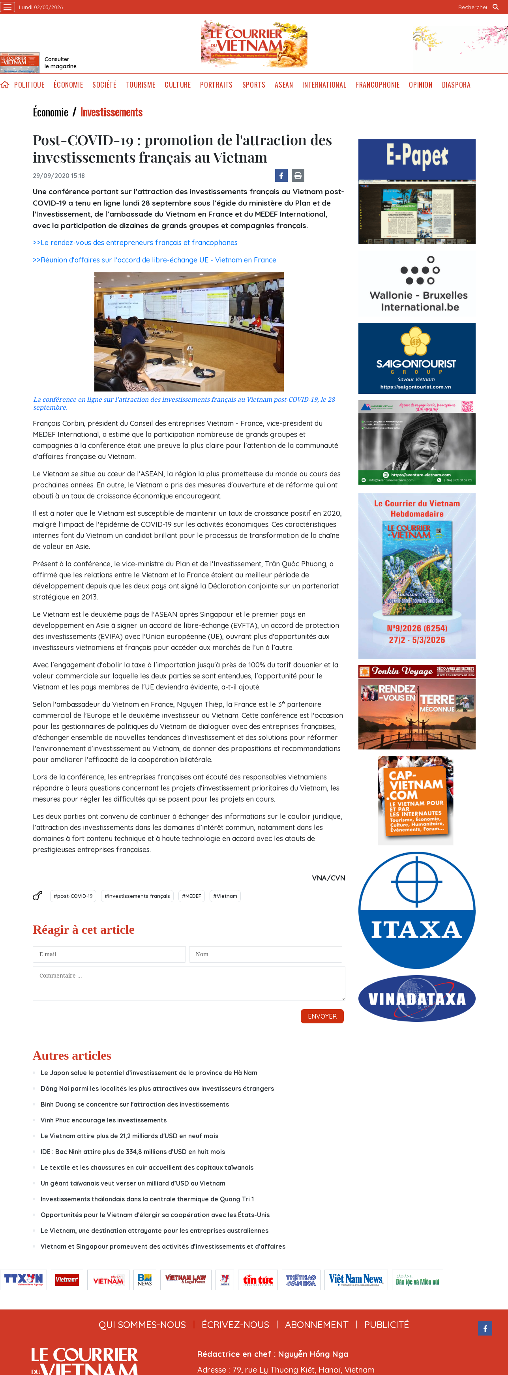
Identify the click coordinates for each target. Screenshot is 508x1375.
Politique (29, 85)
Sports (254, 85)
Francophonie (377, 85)
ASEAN (284, 85)
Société (104, 85)
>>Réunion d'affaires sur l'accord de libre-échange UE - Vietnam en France (154, 259)
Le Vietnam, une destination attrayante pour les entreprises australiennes (154, 1160)
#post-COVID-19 (73, 896)
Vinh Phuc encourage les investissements (104, 1049)
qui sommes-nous (142, 1254)
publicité (386, 1254)
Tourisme (140, 85)
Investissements (111, 112)
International (324, 85)
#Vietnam (225, 896)
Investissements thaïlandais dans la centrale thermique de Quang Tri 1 (147, 1128)
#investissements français (137, 896)
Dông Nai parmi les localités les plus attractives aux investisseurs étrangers (157, 1018)
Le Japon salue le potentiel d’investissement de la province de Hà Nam (149, 1002)
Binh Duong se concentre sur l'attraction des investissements (135, 1034)
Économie (68, 85)
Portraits (216, 85)
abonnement (317, 1254)
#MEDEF (191, 896)
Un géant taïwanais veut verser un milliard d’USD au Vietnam (133, 1112)
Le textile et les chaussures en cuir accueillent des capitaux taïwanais (147, 1097)
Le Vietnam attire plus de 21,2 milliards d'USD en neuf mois (129, 1065)
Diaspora (456, 85)
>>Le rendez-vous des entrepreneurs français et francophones (135, 242)
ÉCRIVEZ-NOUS (235, 1254)
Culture (178, 85)
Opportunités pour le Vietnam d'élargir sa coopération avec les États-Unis (155, 1144)
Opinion (420, 85)
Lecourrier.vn (254, 43)
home (4, 85)
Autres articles (72, 985)
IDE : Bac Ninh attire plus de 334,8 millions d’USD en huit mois (133, 1081)
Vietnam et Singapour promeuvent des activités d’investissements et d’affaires (163, 1176)
